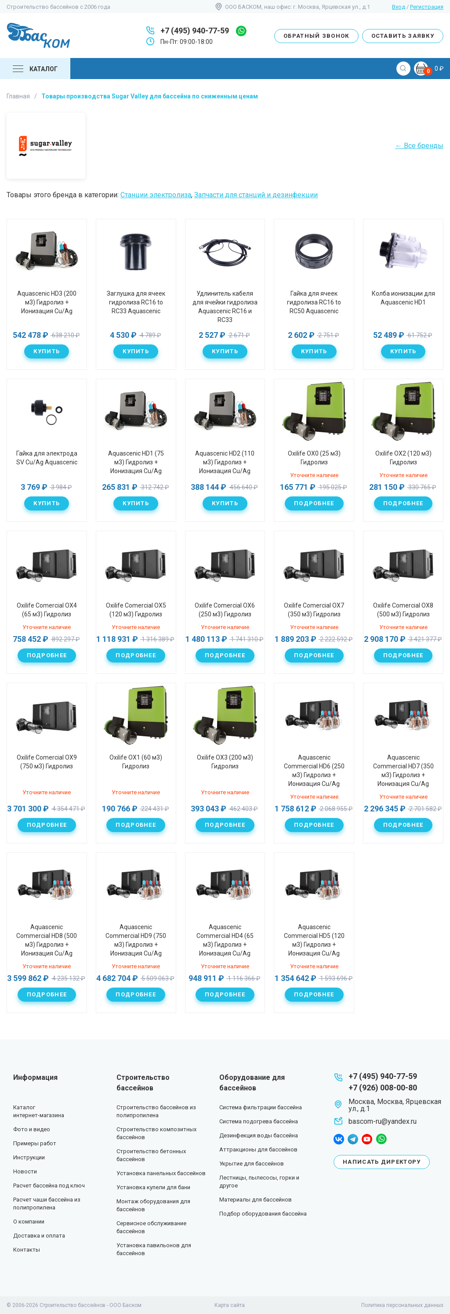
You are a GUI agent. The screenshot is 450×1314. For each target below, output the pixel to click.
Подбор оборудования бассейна (263, 1213)
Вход (398, 7)
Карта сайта (229, 1305)
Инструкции (29, 1157)
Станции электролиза (155, 195)
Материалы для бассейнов (255, 1199)
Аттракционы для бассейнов (258, 1149)
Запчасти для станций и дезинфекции (256, 195)
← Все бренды (419, 145)
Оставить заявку (403, 36)
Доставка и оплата (39, 1235)
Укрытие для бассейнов (251, 1163)
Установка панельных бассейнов (161, 1173)
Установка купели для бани (153, 1187)
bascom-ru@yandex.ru (382, 1121)
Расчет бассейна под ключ (49, 1185)
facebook (339, 1139)
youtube (367, 1139)
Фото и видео (31, 1129)
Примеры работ (34, 1143)
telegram (353, 1139)
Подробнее (314, 503)
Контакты (26, 1249)
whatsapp (241, 30)
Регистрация (426, 7)
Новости (25, 1171)
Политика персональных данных (402, 1305)
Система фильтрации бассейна (260, 1107)
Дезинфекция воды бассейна (258, 1135)
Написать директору (382, 1161)
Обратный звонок (316, 36)
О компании (28, 1221)
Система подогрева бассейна (258, 1121)
